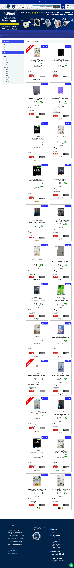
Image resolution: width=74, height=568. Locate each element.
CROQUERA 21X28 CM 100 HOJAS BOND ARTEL (37, 222)
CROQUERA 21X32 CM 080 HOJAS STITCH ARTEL (37, 375)
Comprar (66, 76)
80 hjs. (7, 79)
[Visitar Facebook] (60, 554)
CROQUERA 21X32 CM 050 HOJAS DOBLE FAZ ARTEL (61, 261)
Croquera (7, 47)
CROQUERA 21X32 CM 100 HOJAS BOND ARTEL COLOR (61, 415)
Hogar (49, 32)
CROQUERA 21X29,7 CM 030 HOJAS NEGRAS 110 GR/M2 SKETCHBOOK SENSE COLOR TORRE (60, 221)
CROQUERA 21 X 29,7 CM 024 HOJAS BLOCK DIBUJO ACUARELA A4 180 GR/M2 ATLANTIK (60, 139)
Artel (6, 58)
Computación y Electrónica (18, 32)
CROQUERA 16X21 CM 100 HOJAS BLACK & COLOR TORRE (60, 99)
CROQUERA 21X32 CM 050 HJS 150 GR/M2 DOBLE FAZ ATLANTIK (37, 262)
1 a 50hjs (7, 77)
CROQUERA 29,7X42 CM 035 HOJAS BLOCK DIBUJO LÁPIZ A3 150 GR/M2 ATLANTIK (61, 490)
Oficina (67, 32)
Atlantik (7, 62)
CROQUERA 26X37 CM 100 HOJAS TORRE (37, 452)
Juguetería (54, 32)
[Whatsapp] (71, 565)
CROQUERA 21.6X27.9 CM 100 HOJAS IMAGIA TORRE (37, 181)
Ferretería (43, 32)
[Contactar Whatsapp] (53, 554)
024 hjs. (7, 69)
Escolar (37, 32)
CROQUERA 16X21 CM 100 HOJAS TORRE (37, 139)
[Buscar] (56, 6)
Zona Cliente (63, 6)
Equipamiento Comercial (29, 32)
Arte (2, 32)
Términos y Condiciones (13, 553)
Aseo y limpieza (8, 32)
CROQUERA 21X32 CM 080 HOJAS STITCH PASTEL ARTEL (37, 413)
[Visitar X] (63, 554)
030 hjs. (7, 71)
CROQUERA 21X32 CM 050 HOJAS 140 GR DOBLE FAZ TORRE (36, 301)
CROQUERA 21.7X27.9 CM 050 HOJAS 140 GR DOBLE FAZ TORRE (61, 180)
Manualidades (61, 32)
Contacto (10, 551)
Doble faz (7, 81)
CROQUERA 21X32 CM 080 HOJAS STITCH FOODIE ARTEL (60, 376)
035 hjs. (7, 73)
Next (71, 20)
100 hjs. (7, 75)
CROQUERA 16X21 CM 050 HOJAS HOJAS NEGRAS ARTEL (60, 61)
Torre (6, 64)
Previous (3, 20)
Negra (7, 49)
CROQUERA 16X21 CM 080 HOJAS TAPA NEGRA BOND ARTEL (37, 99)
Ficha (31, 76)
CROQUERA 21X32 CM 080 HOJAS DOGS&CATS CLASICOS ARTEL (60, 338)
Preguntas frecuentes (12, 550)
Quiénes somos (11, 548)
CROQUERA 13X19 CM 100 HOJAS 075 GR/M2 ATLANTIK (37, 61)
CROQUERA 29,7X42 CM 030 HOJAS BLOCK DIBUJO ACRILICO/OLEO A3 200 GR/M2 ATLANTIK (37, 490)
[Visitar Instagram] (56, 554)
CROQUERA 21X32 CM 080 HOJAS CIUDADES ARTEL (37, 338)
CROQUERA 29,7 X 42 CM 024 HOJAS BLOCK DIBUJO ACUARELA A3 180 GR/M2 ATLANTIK (60, 452)
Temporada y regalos (5, 36)
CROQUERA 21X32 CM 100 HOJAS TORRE (61, 300)
